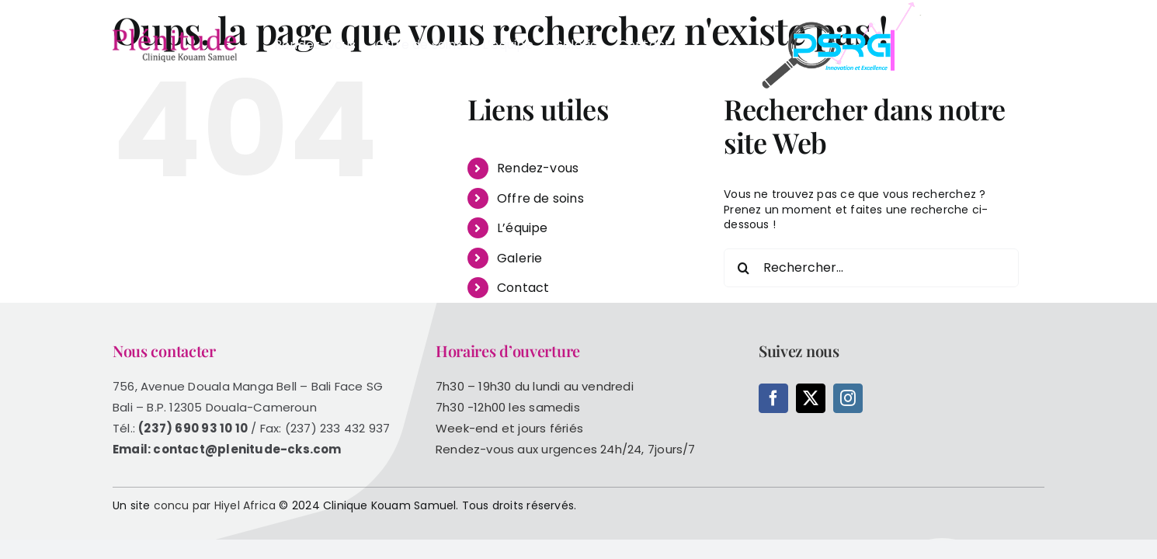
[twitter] (810, 398)
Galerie (519, 258)
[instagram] (848, 398)
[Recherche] (743, 267)
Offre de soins (540, 198)
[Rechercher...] (871, 267)
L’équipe (522, 228)
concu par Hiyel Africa (215, 505)
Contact (523, 288)
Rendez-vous (537, 168)
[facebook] (773, 398)
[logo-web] (175, 34)
